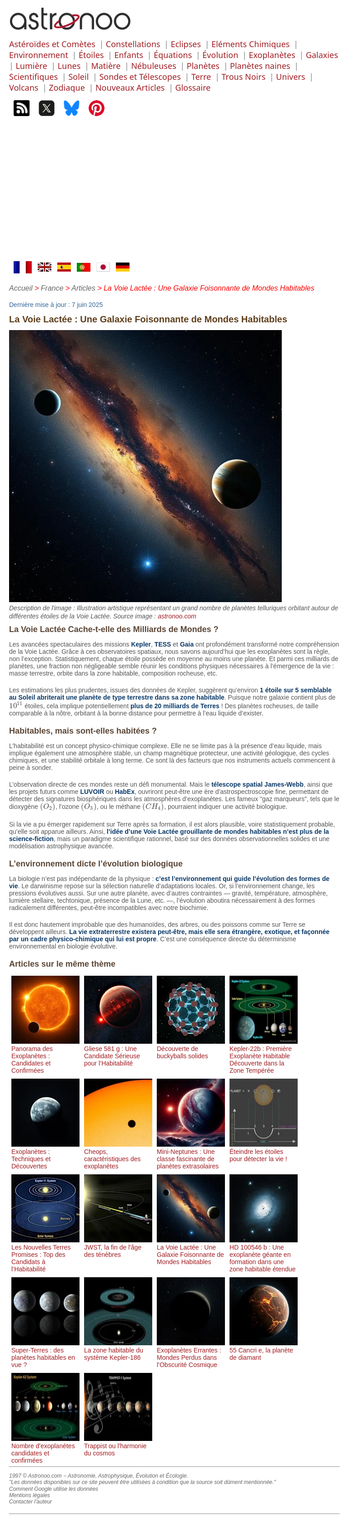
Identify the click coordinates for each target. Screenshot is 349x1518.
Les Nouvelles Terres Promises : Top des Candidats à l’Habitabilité (45, 1254)
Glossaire (193, 87)
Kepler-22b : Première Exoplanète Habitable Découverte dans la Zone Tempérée (263, 1056)
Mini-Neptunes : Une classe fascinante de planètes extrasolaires (191, 1155)
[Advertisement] (174, 193)
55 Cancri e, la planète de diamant (263, 1350)
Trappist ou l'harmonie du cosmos (118, 1446)
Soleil (78, 76)
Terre (201, 76)
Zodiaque (67, 87)
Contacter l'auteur (30, 1502)
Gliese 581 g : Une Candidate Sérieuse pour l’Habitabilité (118, 1052)
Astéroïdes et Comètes (52, 44)
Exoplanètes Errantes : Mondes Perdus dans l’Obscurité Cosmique (191, 1353)
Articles (83, 288)
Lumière (31, 65)
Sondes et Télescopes (139, 76)
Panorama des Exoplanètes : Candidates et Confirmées (45, 1056)
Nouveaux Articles (130, 87)
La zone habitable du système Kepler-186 (118, 1350)
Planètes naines (260, 65)
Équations (173, 54)
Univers (290, 76)
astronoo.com (177, 616)
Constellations (133, 44)
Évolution (220, 54)
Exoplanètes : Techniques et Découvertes (45, 1155)
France (52, 288)
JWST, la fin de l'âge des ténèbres (118, 1247)
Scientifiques (33, 76)
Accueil (21, 288)
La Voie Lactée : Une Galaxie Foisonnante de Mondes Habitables (191, 1250)
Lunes (69, 65)
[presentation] (16, 706)
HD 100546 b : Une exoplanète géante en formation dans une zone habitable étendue (263, 1254)
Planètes (203, 65)
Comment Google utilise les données (53, 1489)
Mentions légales (29, 1495)
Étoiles (91, 54)
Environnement (38, 54)
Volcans (23, 87)
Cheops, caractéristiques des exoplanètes (118, 1155)
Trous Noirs (244, 76)
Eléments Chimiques (250, 44)
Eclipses (186, 44)
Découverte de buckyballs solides (191, 1049)
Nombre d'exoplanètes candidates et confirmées (45, 1449)
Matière (105, 65)
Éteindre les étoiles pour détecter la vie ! (263, 1152)
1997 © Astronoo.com (35, 1476)
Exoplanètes (272, 54)
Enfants (128, 54)
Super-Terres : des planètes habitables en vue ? (45, 1353)
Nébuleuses (153, 65)
